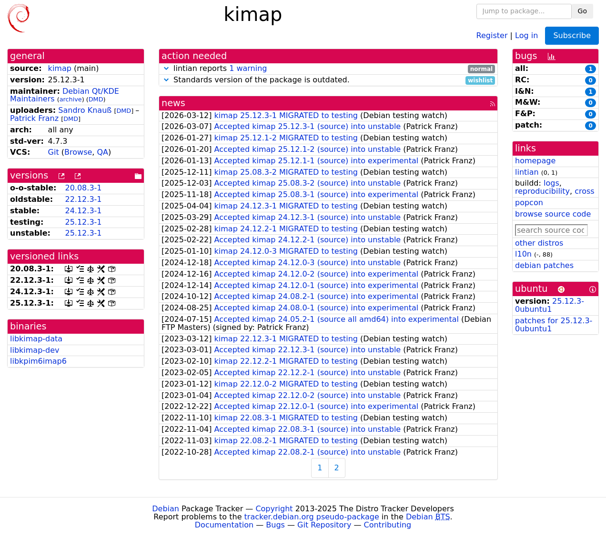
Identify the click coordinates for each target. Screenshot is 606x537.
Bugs (275, 524)
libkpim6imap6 (38, 361)
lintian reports (328, 69)
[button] (166, 68)
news (173, 103)
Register (492, 35)
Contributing (388, 524)
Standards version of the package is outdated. (328, 80)
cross (584, 191)
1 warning (248, 68)
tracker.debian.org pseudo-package (311, 516)
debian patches (544, 265)
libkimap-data (36, 338)
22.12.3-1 (83, 199)
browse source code (553, 214)
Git (53, 152)
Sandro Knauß (84, 110)
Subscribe (572, 35)
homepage (535, 160)
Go (582, 11)
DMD (96, 99)
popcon (529, 202)
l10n (523, 254)
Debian (165, 508)
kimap (59, 68)
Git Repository (324, 524)
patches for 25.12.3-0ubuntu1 (553, 324)
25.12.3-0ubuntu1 (549, 305)
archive (71, 99)
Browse (78, 152)
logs (551, 183)
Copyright (274, 508)
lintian (527, 172)
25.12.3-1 (83, 222)
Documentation (224, 524)
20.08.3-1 (83, 187)
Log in (526, 35)
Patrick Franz (34, 118)
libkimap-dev (35, 350)
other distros (539, 243)
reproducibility (542, 191)
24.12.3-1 (83, 210)
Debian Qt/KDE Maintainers (64, 95)
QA (103, 152)
